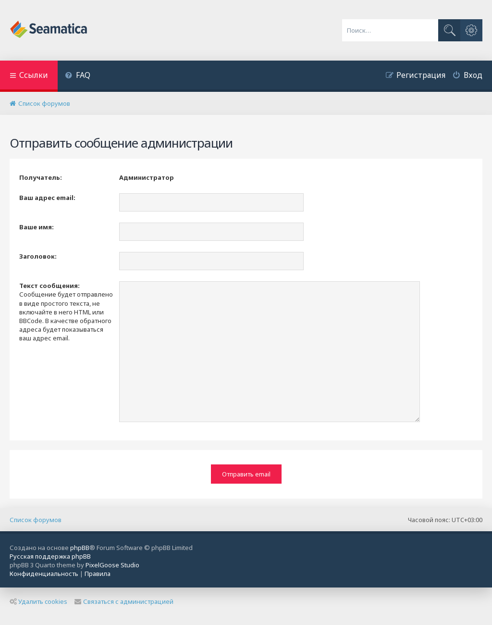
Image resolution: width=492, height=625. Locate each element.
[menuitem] (78, 76)
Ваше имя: (36, 227)
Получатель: (40, 177)
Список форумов (36, 519)
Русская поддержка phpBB (50, 556)
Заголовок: (38, 256)
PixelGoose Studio (112, 565)
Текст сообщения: (49, 285)
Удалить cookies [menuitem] (38, 601)
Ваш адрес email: (47, 197)
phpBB (79, 547)
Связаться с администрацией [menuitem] (123, 601)
